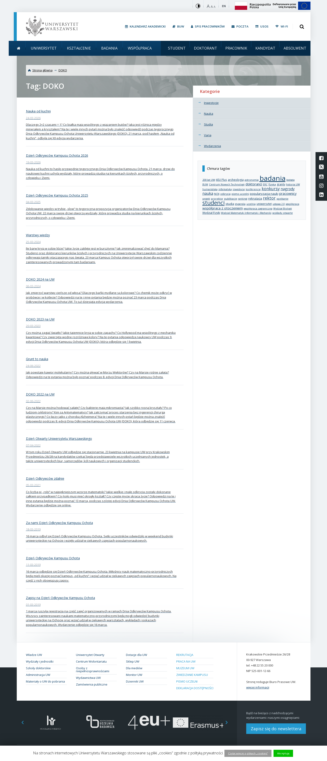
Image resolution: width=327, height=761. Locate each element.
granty (281, 184)
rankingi (242, 198)
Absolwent (295, 48)
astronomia (252, 179)
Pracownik (236, 48)
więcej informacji (257, 687)
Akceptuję (283, 753)
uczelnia (251, 204)
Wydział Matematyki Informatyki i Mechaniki (246, 213)
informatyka (225, 189)
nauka (207, 193)
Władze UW (34, 655)
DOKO (63, 70)
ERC (265, 184)
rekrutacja (255, 198)
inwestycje (239, 189)
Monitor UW (134, 675)
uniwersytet (264, 204)
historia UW (293, 184)
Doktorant (205, 48)
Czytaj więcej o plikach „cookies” (248, 753)
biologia (290, 179)
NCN (216, 193)
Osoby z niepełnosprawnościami (92, 669)
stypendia (240, 204)
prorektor (217, 198)
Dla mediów (134, 668)
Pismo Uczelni (187, 681)
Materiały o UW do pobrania (45, 681)
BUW (205, 184)
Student (177, 48)
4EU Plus (221, 179)
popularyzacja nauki (264, 194)
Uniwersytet (44, 48)
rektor (269, 198)
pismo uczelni (240, 193)
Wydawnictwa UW (88, 678)
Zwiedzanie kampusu (192, 675)
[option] (50, 722)
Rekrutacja (184, 655)
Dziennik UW (135, 681)
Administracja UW (38, 675)
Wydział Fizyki (211, 213)
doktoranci (254, 184)
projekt (206, 198)
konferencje (253, 189)
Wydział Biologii (282, 208)
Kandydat (265, 48)
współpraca (292, 204)
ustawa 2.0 (279, 204)
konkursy (271, 188)
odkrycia (225, 193)
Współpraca (140, 48)
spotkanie (282, 198)
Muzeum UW (185, 668)
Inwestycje (211, 103)
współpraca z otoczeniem (222, 208)
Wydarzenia (212, 146)
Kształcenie (79, 48)
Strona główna (42, 70)
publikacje (230, 198)
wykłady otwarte (282, 213)
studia (230, 204)
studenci (213, 202)
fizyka (272, 184)
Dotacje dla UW (136, 655)
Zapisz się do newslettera (276, 728)
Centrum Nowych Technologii (227, 184)
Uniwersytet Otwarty (90, 655)
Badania (109, 48)
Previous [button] (20, 722)
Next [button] (229, 722)
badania (272, 178)
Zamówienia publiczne (91, 684)
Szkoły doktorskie (38, 668)
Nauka (208, 114)
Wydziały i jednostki (39, 661)
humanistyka (210, 189)
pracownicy (287, 193)
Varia (207, 135)
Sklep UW (132, 661)
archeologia (236, 180)
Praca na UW (186, 661)
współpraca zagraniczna (258, 208)
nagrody (288, 188)
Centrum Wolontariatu (91, 661)
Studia (208, 124)
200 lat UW (208, 179)
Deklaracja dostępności (194, 688)
